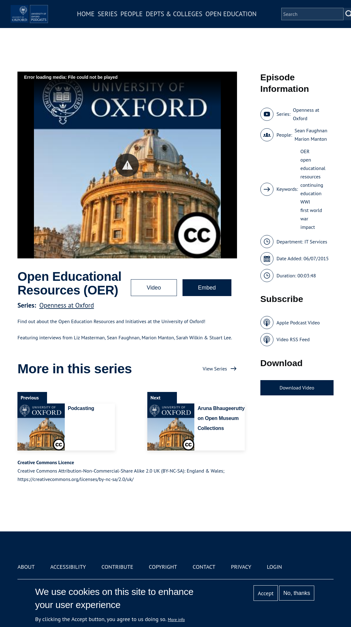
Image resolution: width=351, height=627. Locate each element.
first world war (311, 214)
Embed (207, 288)
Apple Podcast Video (298, 322)
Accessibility (68, 566)
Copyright (163, 566)
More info (176, 619)
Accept (266, 593)
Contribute (117, 566)
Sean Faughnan (311, 130)
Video (154, 288)
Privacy (241, 566)
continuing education (312, 189)
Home (104, 18)
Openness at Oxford (66, 305)
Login (274, 566)
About (26, 566)
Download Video (297, 387)
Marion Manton (311, 139)
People (151, 18)
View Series (215, 368)
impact (308, 227)
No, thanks (296, 593)
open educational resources (313, 168)
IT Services (315, 241)
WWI (305, 202)
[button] (127, 165)
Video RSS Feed (293, 339)
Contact (204, 566)
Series (126, 18)
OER (305, 151)
